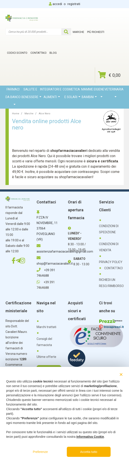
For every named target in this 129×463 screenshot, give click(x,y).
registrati (73, 4)
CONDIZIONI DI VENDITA (108, 247)
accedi (57, 4)
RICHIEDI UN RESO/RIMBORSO (111, 283)
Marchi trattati (46, 327)
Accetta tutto (88, 452)
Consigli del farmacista (44, 342)
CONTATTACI (113, 268)
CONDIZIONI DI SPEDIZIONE (108, 229)
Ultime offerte (46, 357)
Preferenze (40, 452)
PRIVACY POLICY (110, 262)
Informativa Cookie (90, 436)
